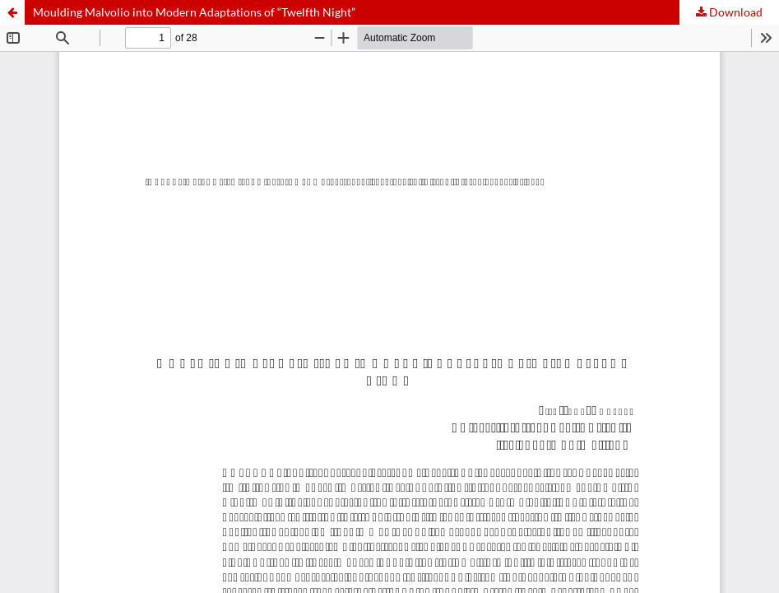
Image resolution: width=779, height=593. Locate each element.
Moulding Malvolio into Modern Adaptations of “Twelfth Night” (194, 12)
